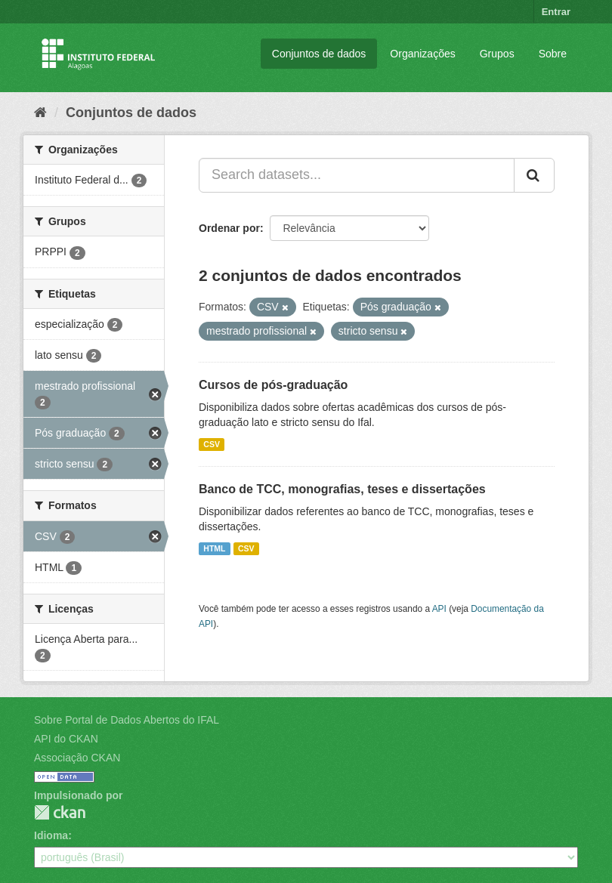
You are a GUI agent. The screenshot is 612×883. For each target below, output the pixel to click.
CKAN (59, 812)
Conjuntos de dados (319, 54)
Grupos (497, 54)
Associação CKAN (77, 758)
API (439, 609)
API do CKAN (66, 739)
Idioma (51, 835)
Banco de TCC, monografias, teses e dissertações (342, 489)
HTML (214, 548)
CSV (211, 444)
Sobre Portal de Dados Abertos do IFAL (126, 720)
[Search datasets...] (357, 175)
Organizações (422, 54)
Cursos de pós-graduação (273, 384)
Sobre (553, 54)
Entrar (556, 11)
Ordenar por (229, 228)
